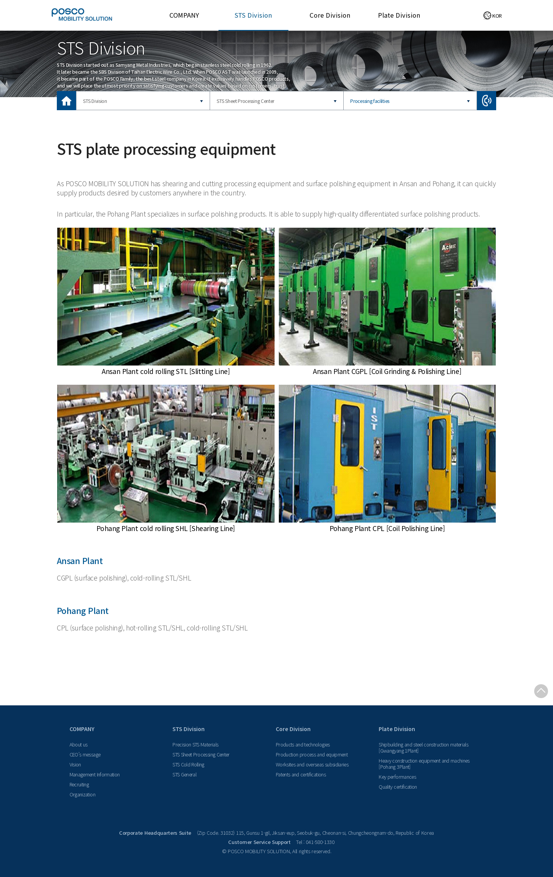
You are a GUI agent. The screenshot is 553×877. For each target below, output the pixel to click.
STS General (184, 774)
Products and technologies (303, 744)
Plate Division (399, 15)
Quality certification (398, 786)
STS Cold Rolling (188, 764)
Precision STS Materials (195, 744)
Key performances (397, 776)
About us (79, 744)
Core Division (330, 15)
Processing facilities (369, 101)
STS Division (253, 15)
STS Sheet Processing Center (245, 101)
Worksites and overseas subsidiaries (312, 764)
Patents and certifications (301, 774)
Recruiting (79, 784)
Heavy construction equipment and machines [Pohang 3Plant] (424, 763)
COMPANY (184, 15)
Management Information (95, 774)
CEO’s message (85, 754)
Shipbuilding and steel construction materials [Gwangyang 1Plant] (423, 747)
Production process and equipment (312, 754)
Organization (82, 794)
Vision (75, 764)
